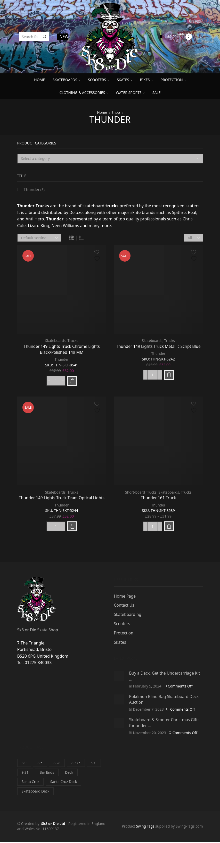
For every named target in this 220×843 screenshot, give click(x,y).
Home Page (125, 596)
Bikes (146, 79)
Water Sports (130, 92)
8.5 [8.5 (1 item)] (40, 763)
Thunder (61, 359)
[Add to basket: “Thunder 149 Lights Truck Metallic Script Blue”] (169, 375)
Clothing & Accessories (83, 92)
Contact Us (124, 605)
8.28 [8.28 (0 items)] (57, 763)
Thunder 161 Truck (158, 498)
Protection (173, 79)
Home (39, 79)
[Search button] (44, 36)
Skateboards (66, 79)
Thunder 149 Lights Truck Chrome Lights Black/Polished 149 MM (61, 349)
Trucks (73, 340)
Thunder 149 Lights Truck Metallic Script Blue (158, 346)
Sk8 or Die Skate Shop (38, 630)
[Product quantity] (56, 381)
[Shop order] (39, 238)
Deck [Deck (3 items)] (70, 773)
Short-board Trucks (140, 492)
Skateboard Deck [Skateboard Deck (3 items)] (36, 792)
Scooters (98, 79)
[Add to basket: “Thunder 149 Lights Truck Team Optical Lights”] (72, 526)
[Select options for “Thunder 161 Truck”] (169, 526)
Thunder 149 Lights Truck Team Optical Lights (61, 498)
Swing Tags (144, 827)
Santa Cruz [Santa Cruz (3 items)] (31, 782)
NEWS (64, 36)
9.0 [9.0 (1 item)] (94, 763)
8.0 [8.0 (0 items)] (24, 763)
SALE (156, 92)
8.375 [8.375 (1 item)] (76, 763)
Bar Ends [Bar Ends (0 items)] (47, 773)
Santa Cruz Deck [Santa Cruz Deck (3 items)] (64, 782)
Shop (116, 112)
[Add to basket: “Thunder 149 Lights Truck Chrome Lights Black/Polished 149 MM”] (72, 381)
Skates (124, 79)
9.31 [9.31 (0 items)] (25, 773)
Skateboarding (128, 615)
